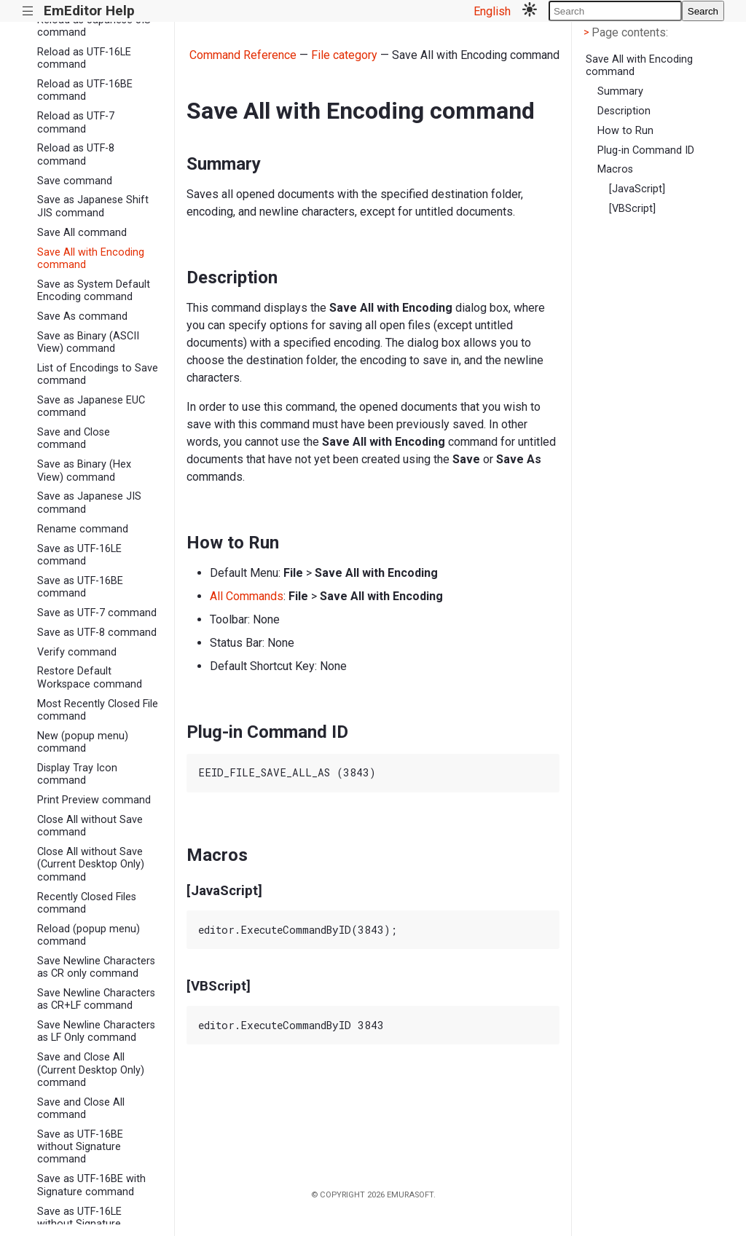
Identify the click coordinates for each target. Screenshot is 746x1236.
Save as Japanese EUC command (91, 406)
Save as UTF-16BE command (80, 587)
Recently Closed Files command (86, 903)
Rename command (82, 529)
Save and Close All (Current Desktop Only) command (90, 1070)
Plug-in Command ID (645, 150)
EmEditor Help (89, 10)
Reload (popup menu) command (88, 935)
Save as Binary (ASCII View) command (88, 342)
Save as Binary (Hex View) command (84, 470)
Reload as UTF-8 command (75, 154)
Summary (620, 91)
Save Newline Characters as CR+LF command (96, 999)
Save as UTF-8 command (97, 632)
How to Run (625, 131)
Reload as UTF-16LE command (84, 58)
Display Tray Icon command (77, 774)
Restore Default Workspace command (89, 677)
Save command (74, 181)
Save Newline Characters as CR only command (96, 967)
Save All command (82, 233)
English (492, 11)
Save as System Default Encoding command (93, 290)
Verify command (77, 652)
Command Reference (243, 55)
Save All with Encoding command (90, 258)
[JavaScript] (637, 189)
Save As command (82, 316)
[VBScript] (632, 208)
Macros (615, 169)
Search (703, 11)
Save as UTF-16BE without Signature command (80, 1147)
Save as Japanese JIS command (89, 502)
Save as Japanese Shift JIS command (93, 206)
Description (624, 111)
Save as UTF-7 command (97, 613)
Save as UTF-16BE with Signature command (91, 1185)
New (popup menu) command (82, 742)
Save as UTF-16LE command (79, 555)
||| (28, 11)
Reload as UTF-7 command (75, 122)
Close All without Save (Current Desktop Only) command (90, 864)
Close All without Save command (90, 826)
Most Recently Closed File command (97, 710)
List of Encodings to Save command (97, 374)
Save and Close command (73, 438)
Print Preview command (94, 800)
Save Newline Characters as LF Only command (96, 1031)
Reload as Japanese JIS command (94, 26)
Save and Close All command (81, 1108)
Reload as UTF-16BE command (85, 90)
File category (344, 55)
